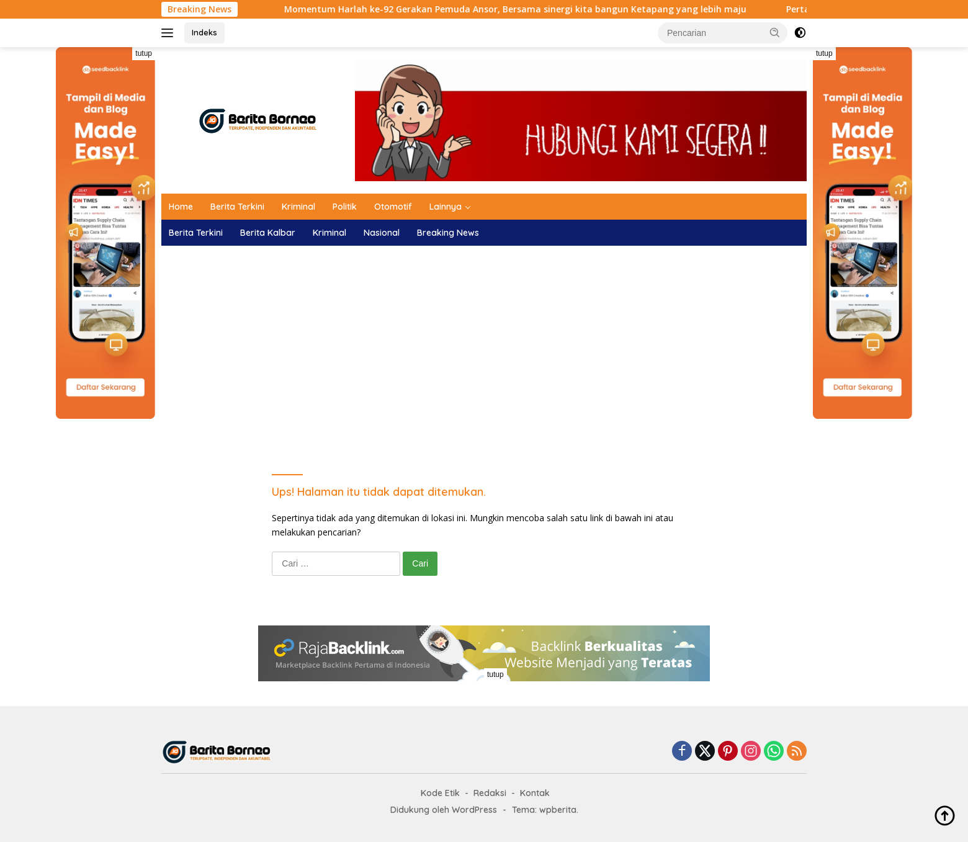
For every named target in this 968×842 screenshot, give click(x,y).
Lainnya (445, 206)
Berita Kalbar (267, 232)
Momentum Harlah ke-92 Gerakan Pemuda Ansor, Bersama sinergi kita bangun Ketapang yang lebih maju (541, 9)
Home (181, 206)
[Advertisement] (484, 345)
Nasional (382, 232)
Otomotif (393, 206)
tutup (143, 53)
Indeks (204, 32)
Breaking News (448, 232)
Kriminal (298, 206)
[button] (775, 32)
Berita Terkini (237, 206)
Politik (345, 206)
